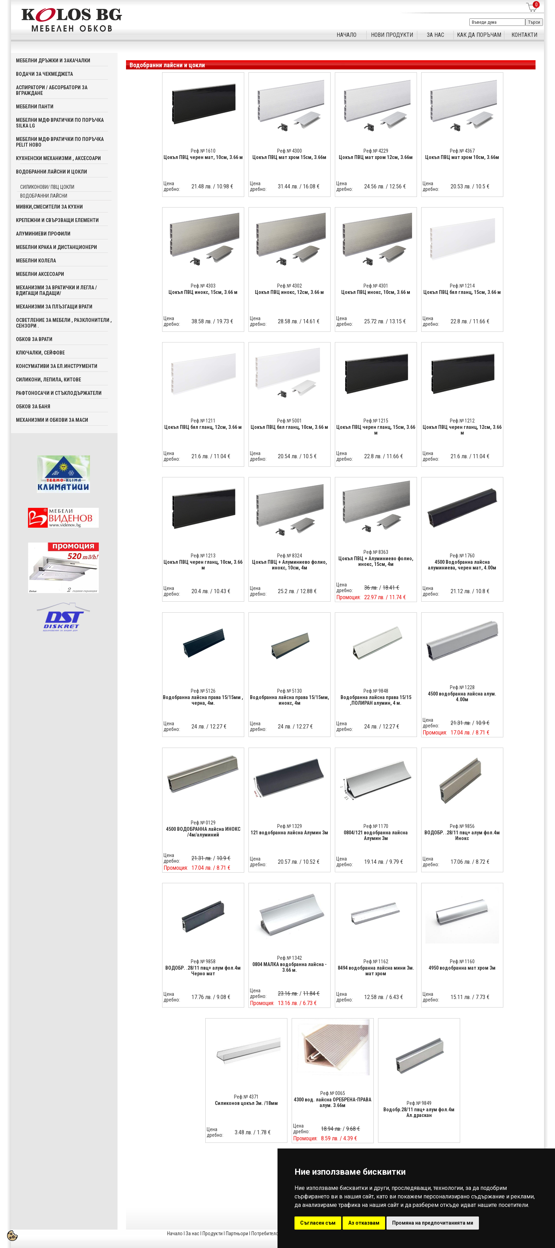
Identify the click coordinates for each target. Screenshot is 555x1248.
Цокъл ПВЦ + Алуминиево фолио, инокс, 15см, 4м (375, 561)
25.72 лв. (374, 321)
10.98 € (225, 186)
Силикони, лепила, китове (48, 379)
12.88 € (308, 591)
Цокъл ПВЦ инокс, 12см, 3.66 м (289, 292)
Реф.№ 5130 (289, 691)
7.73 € (483, 997)
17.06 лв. (461, 861)
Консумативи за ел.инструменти (56, 366)
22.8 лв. (459, 321)
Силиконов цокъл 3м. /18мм (246, 1103)
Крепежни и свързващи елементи (57, 220)
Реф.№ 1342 (289, 958)
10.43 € (222, 591)
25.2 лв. (286, 591)
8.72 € (483, 861)
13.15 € (397, 321)
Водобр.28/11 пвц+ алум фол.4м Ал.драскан (418, 1112)
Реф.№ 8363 (376, 552)
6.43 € (396, 997)
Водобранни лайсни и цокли (51, 172)
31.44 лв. (288, 186)
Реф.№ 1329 (289, 826)
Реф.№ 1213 (203, 555)
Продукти (212, 1233)
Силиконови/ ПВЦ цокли (47, 187)
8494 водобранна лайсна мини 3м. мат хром (376, 970)
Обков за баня (33, 406)
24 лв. (198, 726)
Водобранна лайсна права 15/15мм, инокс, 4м (289, 700)
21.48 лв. (201, 186)
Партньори (237, 1233)
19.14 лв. (374, 861)
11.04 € (222, 456)
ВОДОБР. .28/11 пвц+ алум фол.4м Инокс (462, 835)
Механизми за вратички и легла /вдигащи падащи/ (56, 290)
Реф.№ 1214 (462, 286)
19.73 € (225, 321)
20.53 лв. (461, 186)
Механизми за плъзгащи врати (54, 307)
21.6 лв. (200, 456)
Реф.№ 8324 (289, 555)
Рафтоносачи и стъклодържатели (59, 393)
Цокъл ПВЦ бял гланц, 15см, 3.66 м (462, 292)
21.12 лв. (461, 591)
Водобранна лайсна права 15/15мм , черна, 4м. (203, 700)
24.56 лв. (374, 186)
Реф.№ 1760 (462, 555)
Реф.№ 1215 (376, 421)
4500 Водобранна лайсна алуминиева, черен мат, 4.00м (462, 565)
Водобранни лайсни (43, 196)
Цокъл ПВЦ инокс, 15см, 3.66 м (203, 292)
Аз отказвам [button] (363, 1223)
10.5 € (483, 186)
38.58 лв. (201, 321)
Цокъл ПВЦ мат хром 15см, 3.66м (289, 157)
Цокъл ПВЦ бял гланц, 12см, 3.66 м (203, 427)
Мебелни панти (34, 106)
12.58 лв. (374, 997)
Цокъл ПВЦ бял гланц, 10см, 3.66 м (289, 427)
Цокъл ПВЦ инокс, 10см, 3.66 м (375, 292)
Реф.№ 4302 (289, 286)
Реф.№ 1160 (462, 961)
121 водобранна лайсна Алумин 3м (289, 832)
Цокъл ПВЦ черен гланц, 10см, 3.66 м (203, 565)
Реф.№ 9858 (203, 961)
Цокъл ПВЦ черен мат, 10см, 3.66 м (203, 157)
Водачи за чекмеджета (44, 74)
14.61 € (311, 321)
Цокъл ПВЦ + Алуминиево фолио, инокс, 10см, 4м (289, 565)
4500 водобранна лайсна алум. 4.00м (462, 696)
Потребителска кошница (277, 1233)
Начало (175, 1233)
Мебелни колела (36, 260)
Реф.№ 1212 (462, 421)
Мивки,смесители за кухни (49, 207)
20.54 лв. (288, 456)
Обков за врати (34, 339)
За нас (192, 1233)
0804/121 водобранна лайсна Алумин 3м (376, 835)
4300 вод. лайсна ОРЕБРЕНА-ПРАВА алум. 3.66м (332, 1102)
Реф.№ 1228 (462, 687)
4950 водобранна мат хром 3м (462, 968)
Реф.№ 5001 (289, 421)
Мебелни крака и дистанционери (56, 247)
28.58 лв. (288, 321)
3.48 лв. (243, 1132)
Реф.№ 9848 (376, 691)
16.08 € (311, 186)
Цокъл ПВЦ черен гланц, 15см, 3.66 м (375, 430)
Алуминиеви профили (43, 234)
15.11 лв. (461, 997)
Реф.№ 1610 (203, 151)
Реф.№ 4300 (289, 151)
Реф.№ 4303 (203, 286)
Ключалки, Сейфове (40, 353)
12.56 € (397, 186)
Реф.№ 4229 (376, 151)
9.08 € (223, 997)
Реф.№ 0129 (203, 823)
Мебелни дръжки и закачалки (53, 60)
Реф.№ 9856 (462, 826)
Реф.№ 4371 (246, 1097)
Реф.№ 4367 (462, 151)
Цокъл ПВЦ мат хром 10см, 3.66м (462, 157)
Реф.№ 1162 (376, 961)
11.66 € (481, 321)
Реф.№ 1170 (376, 826)
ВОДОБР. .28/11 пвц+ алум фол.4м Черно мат (203, 970)
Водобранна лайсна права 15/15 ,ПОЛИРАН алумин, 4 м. (376, 700)
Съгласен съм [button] (318, 1223)
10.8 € (483, 591)
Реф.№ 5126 (203, 691)
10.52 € (311, 861)
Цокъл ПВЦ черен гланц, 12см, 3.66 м (462, 430)
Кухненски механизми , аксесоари (58, 158)
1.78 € (264, 1132)
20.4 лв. (200, 591)
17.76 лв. (201, 997)
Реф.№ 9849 (419, 1103)
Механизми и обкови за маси (52, 420)
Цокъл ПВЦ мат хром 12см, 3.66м (376, 157)
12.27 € (218, 726)
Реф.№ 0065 (332, 1093)
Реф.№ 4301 (376, 286)
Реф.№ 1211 (203, 421)
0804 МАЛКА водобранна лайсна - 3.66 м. (289, 967)
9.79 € (396, 861)
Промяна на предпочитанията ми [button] (432, 1223)
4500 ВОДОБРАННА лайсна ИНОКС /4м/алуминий (203, 832)
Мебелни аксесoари (40, 274)
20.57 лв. (288, 861)
